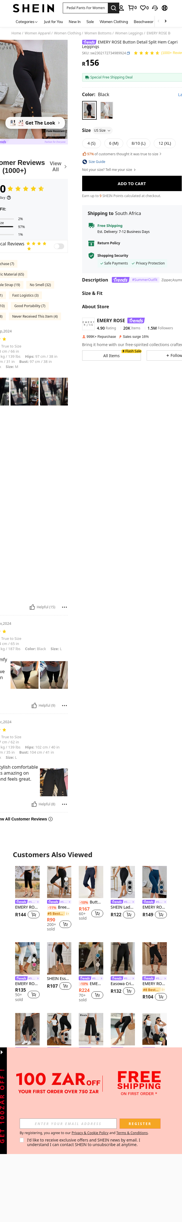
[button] (85, 8)
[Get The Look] (35, 123)
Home (16, 33)
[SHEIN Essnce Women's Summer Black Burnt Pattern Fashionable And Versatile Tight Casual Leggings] (59, 958)
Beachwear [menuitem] (143, 21)
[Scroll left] (159, 21)
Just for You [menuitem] (53, 21)
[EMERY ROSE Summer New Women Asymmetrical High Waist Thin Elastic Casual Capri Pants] (123, 1029)
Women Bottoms (98, 33)
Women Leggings (129, 33)
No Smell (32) (40, 284)
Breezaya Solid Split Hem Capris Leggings (59, 907)
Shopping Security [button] (113, 256)
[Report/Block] (64, 607)
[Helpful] (32, 607)
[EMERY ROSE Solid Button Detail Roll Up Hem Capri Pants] (27, 1029)
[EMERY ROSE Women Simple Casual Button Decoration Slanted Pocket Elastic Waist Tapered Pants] (91, 958)
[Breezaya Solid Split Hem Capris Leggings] (59, 882)
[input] (68, 1123)
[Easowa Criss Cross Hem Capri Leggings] (123, 958)
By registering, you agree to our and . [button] (84, 1133)
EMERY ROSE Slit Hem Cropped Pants (27, 907)
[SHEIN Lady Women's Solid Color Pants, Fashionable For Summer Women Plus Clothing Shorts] (123, 882)
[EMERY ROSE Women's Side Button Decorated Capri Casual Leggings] (154, 882)
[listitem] (27, 896)
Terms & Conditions (132, 1132)
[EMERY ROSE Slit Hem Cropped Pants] (27, 882)
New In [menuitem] (75, 21)
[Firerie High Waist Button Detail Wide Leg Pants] (91, 1029)
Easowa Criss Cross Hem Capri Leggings (123, 983)
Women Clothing (67, 33)
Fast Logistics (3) (25, 295)
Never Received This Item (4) (35, 316)
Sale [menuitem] (90, 21)
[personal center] (121, 8)
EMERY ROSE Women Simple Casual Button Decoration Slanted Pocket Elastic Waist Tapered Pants (91, 983)
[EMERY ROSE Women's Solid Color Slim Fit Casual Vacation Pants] (27, 958)
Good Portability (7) (29, 305)
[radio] (89, 110)
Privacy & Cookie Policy (90, 1132)
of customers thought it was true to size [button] (122, 154)
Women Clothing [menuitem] (114, 21)
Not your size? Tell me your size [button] (109, 170)
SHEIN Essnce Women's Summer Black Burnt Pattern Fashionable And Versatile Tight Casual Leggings (59, 978)
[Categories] (27, 21)
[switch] (59, 246)
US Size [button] (102, 130)
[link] (132, 7)
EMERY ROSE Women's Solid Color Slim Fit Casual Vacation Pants (27, 983)
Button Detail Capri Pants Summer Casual (91, 902)
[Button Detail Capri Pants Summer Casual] (91, 882)
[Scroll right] (165, 21)
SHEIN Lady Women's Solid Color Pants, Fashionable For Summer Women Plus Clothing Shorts (123, 907)
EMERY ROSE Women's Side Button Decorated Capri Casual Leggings (154, 907)
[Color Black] (95, 94)
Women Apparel (37, 33)
